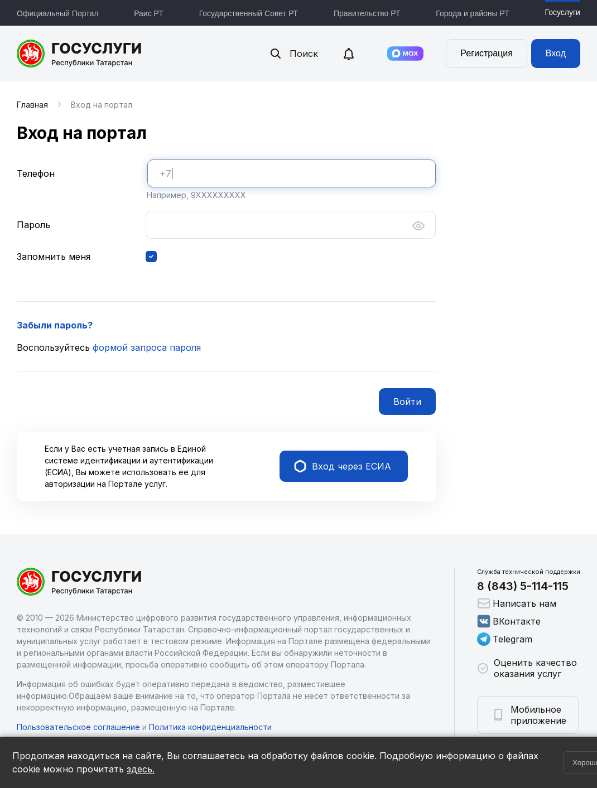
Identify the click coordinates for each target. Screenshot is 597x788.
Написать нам (516, 603)
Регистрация (486, 53)
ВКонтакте (509, 621)
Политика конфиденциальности (210, 727)
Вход (556, 53)
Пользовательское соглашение (78, 727)
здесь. (141, 769)
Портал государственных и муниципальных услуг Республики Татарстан (79, 53)
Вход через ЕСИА (342, 466)
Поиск (293, 53)
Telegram (504, 639)
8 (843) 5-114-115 (523, 586)
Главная (32, 104)
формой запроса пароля (147, 347)
